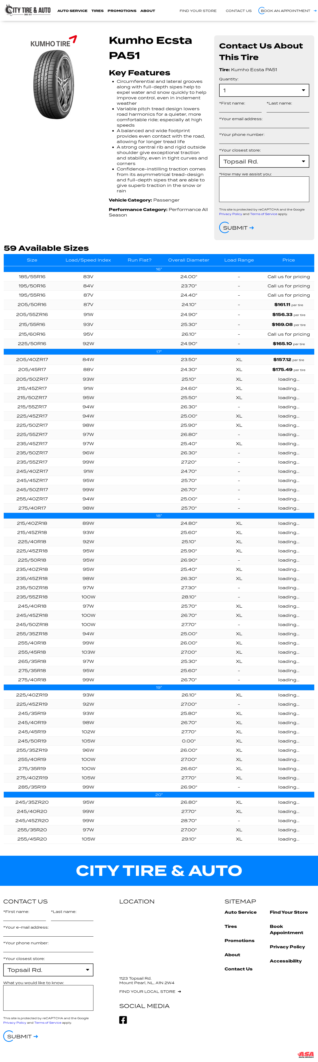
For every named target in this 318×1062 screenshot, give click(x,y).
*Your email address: (241, 118)
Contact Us (239, 969)
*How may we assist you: (245, 174)
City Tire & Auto (159, 870)
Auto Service (72, 10)
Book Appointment (286, 929)
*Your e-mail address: (26, 927)
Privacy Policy (230, 214)
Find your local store (147, 991)
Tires (97, 10)
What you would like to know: (33, 982)
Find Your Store (289, 912)
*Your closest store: (240, 150)
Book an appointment (285, 10)
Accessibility (286, 961)
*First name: (232, 103)
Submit (235, 227)
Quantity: (228, 79)
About (147, 10)
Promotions (122, 10)
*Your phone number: (242, 134)
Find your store (198, 10)
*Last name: (279, 103)
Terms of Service (263, 214)
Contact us (239, 10)
